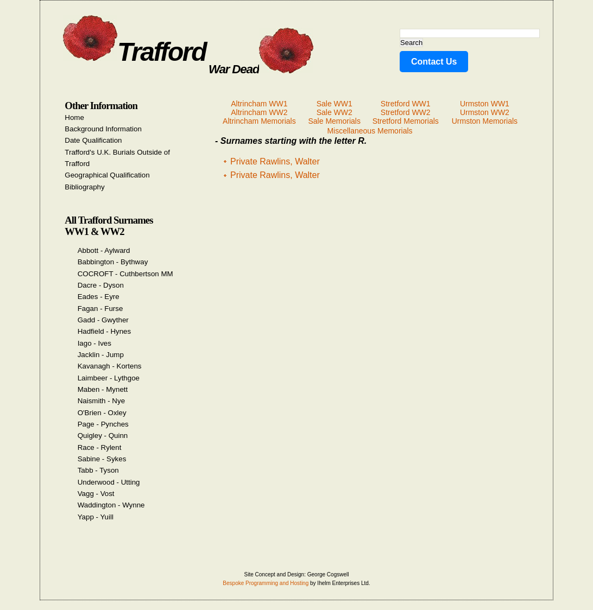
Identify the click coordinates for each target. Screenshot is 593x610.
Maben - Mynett (103, 389)
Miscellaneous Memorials (369, 130)
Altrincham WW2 (259, 112)
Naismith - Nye (101, 401)
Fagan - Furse (100, 308)
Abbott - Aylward (104, 250)
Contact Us (434, 61)
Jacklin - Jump (101, 355)
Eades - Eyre (98, 297)
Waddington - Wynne (111, 505)
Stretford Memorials (406, 121)
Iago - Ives (94, 343)
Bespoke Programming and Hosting (265, 583)
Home (74, 117)
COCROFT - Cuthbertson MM (125, 274)
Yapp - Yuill (95, 517)
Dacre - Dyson (101, 285)
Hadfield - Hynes (104, 331)
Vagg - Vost (96, 494)
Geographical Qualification (107, 175)
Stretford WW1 (406, 103)
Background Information (103, 129)
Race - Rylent (100, 447)
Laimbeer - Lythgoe (109, 378)
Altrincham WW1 (259, 103)
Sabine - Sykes (102, 459)
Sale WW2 (334, 112)
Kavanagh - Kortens (110, 366)
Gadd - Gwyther (103, 320)
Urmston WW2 (484, 112)
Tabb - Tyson (98, 470)
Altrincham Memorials (259, 121)
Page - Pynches (103, 424)
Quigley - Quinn (103, 435)
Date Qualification (93, 140)
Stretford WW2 (406, 112)
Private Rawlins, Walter (275, 161)
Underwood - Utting (109, 482)
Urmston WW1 (484, 103)
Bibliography (84, 187)
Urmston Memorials (485, 121)
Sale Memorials (334, 121)
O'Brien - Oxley (102, 413)
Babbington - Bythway (113, 262)
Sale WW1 (334, 103)
